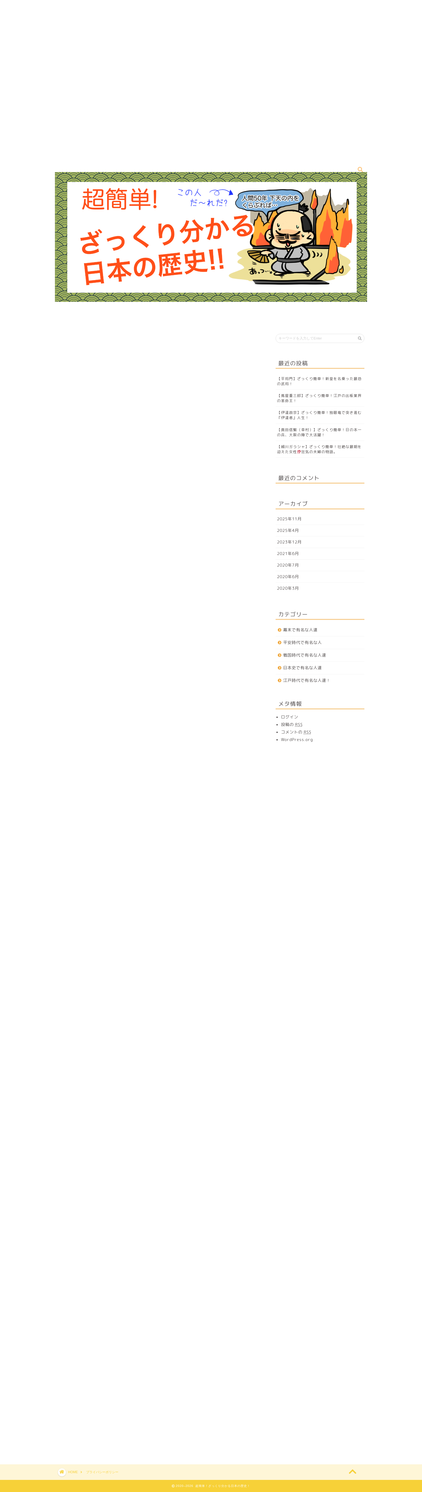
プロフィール (207, 319)
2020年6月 (288, 576)
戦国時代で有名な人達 (304, 655)
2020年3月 (288, 588)
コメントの (296, 732)
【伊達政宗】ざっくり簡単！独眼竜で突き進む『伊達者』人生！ (319, 415)
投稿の (292, 724)
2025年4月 (288, 530)
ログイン (289, 717)
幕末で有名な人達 (300, 630)
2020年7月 (288, 565)
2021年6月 (288, 553)
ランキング (243, 319)
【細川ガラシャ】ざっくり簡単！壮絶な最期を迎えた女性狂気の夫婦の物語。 (319, 449)
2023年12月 (289, 542)
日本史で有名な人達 (302, 668)
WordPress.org (297, 739)
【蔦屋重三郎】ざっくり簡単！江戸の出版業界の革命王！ (319, 398)
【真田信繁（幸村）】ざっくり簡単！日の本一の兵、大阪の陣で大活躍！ (319, 432)
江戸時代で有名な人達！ (306, 680)
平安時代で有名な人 (302, 642)
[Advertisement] (161, 80)
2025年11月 (289, 519)
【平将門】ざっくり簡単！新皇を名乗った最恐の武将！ (319, 381)
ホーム (175, 319)
